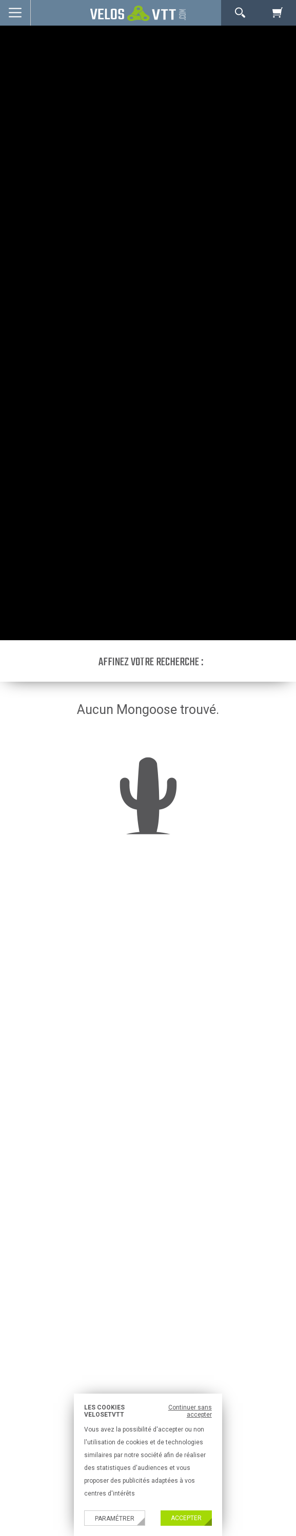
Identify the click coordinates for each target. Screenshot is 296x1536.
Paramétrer (114, 1518)
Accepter (186, 1518)
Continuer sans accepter (190, 1411)
